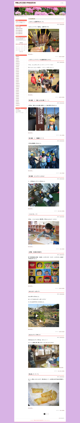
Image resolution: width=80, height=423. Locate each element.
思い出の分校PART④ (19, 30)
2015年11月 (17, 85)
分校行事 (60, 56)
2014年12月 (17, 103)
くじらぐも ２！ (33, 214)
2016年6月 (17, 75)
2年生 (60, 410)
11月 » (22, 51)
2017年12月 (17, 61)
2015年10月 (17, 86)
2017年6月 (17, 71)
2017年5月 (17, 73)
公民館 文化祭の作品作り (35, 252)
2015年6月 (17, 93)
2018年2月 (17, 58)
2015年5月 (17, 95)
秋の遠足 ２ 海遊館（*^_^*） (36, 138)
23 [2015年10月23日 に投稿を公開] (22, 49)
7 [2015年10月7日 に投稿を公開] (19, 46)
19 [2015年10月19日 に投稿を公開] (16, 49)
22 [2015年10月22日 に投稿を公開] (21, 49)
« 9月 (20, 51)
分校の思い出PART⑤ (19, 28)
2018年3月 (17, 56)
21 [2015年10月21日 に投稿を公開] (19, 49)
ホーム (16, 6)
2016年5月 (17, 76)
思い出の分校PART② (19, 33)
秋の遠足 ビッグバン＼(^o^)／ (37, 176)
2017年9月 (17, 66)
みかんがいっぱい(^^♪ (34, 291)
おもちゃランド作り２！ (35, 334)
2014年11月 (17, 105)
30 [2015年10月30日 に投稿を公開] (22, 50)
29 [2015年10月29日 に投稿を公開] (21, 50)
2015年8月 (17, 90)
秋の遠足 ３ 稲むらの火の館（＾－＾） (39, 100)
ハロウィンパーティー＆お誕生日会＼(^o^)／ (40, 59)
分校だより (27, 6)
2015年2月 (17, 100)
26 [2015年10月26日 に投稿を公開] (16, 50)
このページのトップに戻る (62, 418)
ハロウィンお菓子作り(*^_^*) (37, 21)
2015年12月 (17, 83)
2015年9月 (17, 88)
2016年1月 (17, 81)
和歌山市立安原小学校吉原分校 (25, 3)
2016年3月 (17, 78)
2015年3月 (17, 98)
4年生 (60, 135)
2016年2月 (17, 80)
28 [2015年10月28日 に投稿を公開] (19, 50)
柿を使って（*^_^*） (34, 374)
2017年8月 (17, 68)
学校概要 (19, 6)
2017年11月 (17, 63)
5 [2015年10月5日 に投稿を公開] (16, 46)
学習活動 (23, 6)
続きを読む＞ (30, 54)
